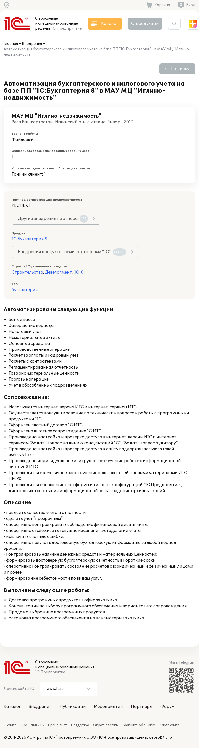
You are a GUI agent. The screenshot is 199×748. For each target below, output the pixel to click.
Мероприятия (108, 706)
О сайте (10, 725)
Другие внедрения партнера (53, 219)
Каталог (12, 706)
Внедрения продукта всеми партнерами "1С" (72, 252)
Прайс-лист (57, 725)
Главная (11, 44)
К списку (180, 68)
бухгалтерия (25, 289)
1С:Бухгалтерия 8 (29, 239)
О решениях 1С (32, 725)
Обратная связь (105, 725)
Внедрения (32, 44)
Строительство (27, 272)
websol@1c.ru (160, 737)
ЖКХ (78, 272)
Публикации (73, 706)
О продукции (145, 23)
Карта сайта (170, 725)
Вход (190, 5)
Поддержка (80, 725)
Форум (167, 706)
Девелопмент (58, 272)
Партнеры (141, 706)
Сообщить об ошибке (139, 725)
